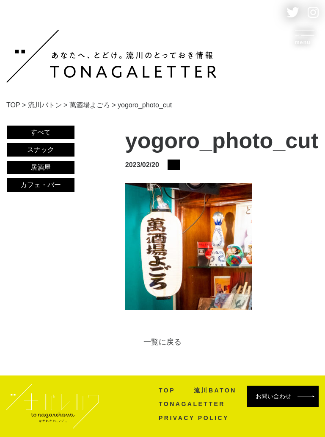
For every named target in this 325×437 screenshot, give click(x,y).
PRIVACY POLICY (194, 418)
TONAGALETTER (192, 404)
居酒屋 (40, 167)
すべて (40, 132)
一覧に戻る (162, 342)
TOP (167, 390)
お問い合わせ (285, 396)
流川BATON (215, 390)
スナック (40, 149)
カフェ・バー (40, 184)
